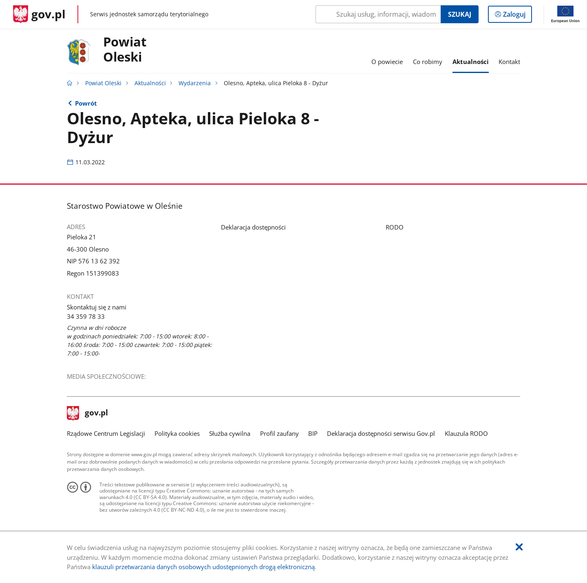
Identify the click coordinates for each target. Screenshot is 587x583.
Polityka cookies (177, 433)
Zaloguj (516, 16)
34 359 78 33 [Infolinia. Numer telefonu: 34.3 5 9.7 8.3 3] (86, 316)
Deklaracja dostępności (253, 227)
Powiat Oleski (124, 49)
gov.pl (87, 413)
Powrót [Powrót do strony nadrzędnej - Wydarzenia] (86, 103)
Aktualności (150, 83)
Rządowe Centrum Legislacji (106, 433)
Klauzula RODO (466, 433)
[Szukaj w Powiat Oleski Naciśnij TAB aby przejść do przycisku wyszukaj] (378, 14)
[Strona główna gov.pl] (39, 14)
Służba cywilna (229, 433)
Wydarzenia (195, 83)
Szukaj (459, 14)
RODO (395, 227)
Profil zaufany (279, 433)
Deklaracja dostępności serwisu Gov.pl (381, 433)
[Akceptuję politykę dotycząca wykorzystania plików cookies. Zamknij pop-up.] (519, 547)
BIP (313, 433)
